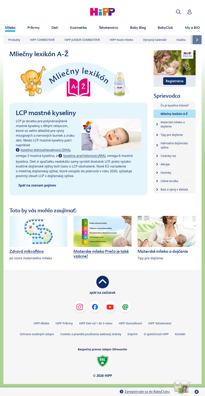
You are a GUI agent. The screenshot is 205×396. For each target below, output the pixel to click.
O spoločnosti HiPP (156, 334)
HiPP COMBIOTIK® (42, 40)
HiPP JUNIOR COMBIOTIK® (82, 40)
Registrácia (175, 81)
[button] (178, 12)
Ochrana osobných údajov (37, 334)
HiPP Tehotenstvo (159, 323)
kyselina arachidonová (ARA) (84, 155)
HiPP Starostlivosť (130, 323)
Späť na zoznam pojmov (37, 185)
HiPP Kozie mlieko (121, 40)
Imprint (133, 334)
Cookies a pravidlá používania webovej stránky (90, 334)
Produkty (14, 40)
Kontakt (180, 334)
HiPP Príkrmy (64, 323)
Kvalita (181, 40)
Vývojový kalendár (155, 40)
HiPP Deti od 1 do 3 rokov (95, 323)
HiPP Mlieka (41, 323)
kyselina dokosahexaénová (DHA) (45, 150)
